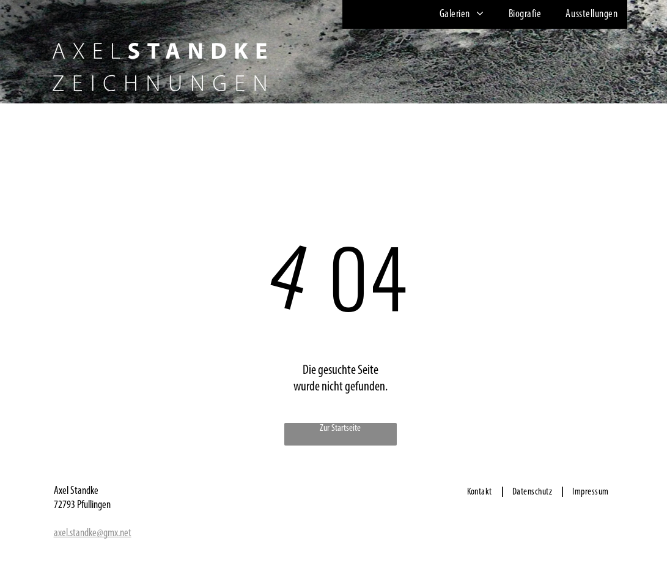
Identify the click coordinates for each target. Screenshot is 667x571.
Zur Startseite (340, 428)
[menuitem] (458, 14)
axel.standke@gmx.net (92, 533)
